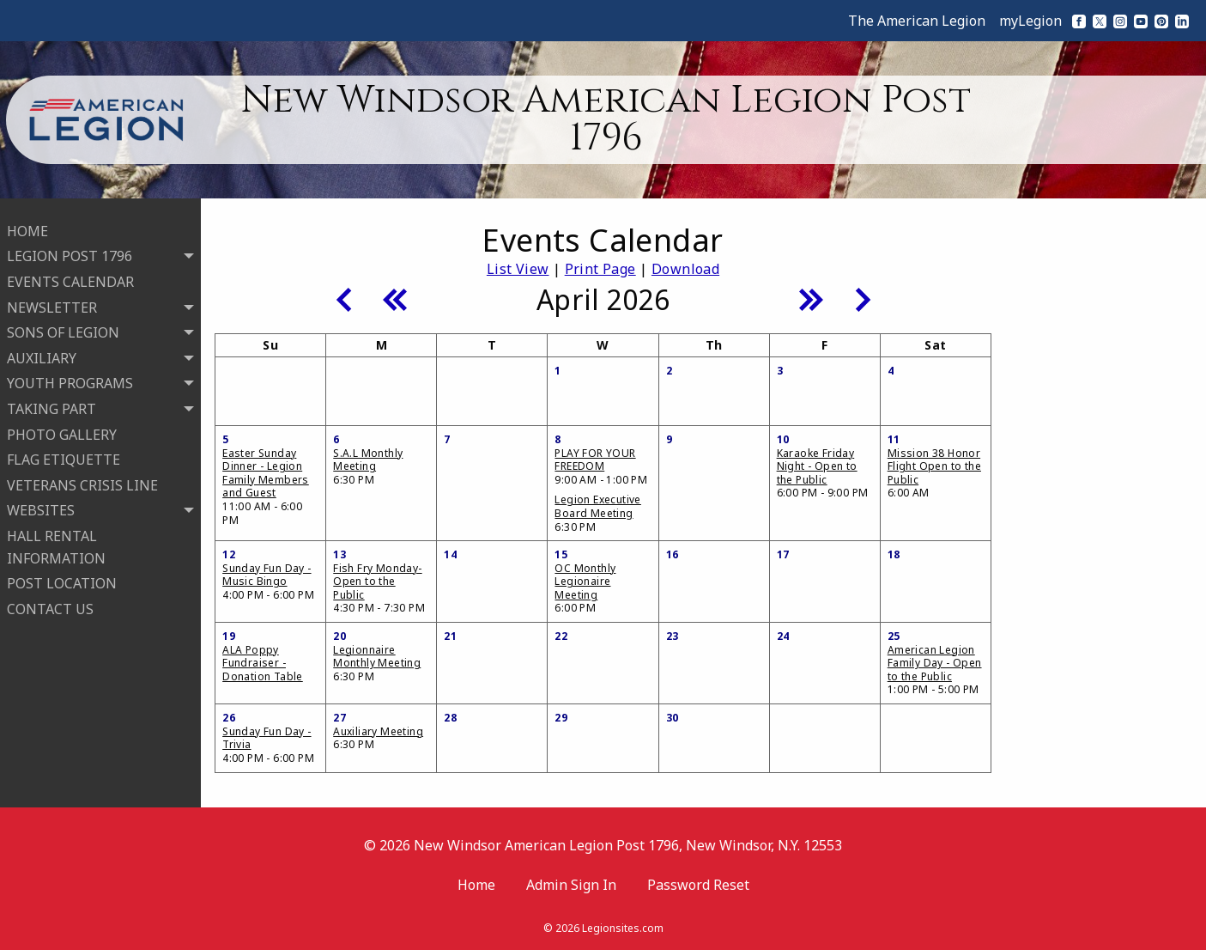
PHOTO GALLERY (62, 427)
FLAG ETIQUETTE (63, 452)
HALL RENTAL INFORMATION (56, 540)
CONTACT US (50, 602)
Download (685, 268)
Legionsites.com (623, 928)
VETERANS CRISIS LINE (82, 478)
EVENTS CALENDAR (70, 274)
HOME (27, 224)
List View (518, 268)
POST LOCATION (62, 576)
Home (476, 884)
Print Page (600, 268)
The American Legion (916, 20)
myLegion (1030, 20)
